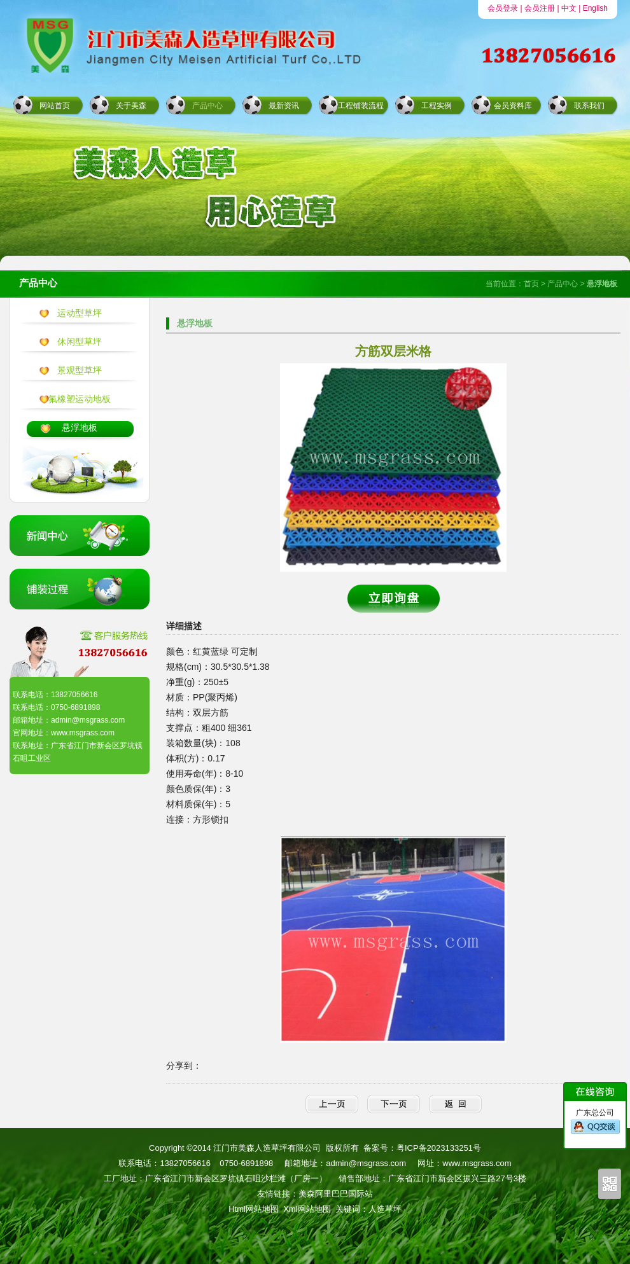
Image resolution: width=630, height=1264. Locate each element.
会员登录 (502, 8)
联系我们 (589, 105)
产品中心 (207, 105)
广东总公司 (595, 1121)
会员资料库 (513, 105)
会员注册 (539, 8)
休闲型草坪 (79, 342)
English (595, 8)
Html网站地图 (253, 1209)
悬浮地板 (79, 427)
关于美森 (131, 105)
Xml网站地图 (306, 1209)
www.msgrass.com (476, 1163)
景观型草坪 (79, 370)
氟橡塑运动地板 (79, 399)
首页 (531, 283)
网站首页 (54, 105)
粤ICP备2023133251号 (438, 1148)
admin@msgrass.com (366, 1163)
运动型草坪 (79, 313)
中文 (569, 8)
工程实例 (436, 105)
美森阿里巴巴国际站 (335, 1193)
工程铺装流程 (361, 105)
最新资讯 (284, 105)
